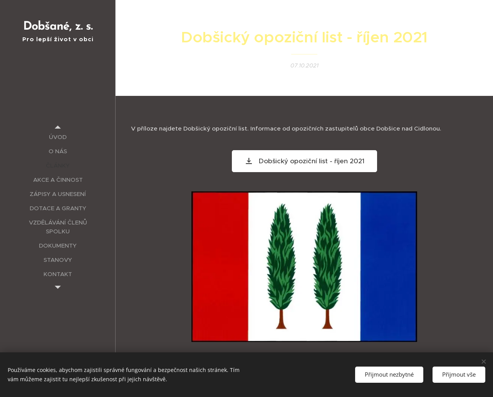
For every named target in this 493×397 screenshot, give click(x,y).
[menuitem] (57, 136)
